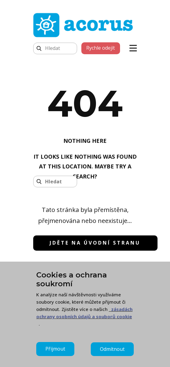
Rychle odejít (100, 47)
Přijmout (55, 348)
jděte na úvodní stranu (95, 242)
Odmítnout (112, 349)
